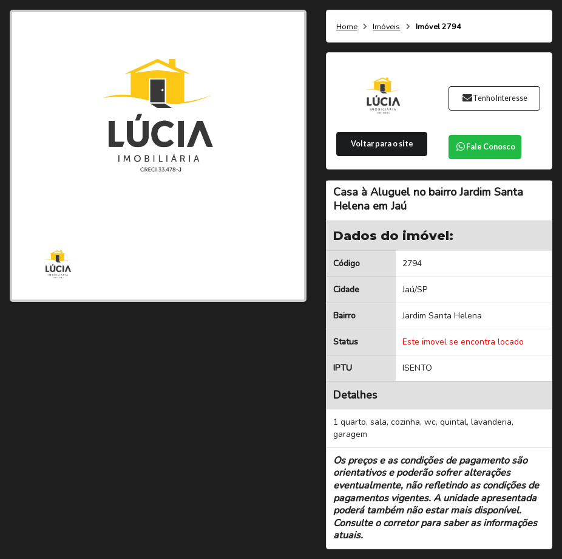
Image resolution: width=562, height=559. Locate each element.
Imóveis (386, 27)
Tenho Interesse (494, 98)
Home (346, 27)
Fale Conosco (485, 146)
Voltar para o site (382, 143)
